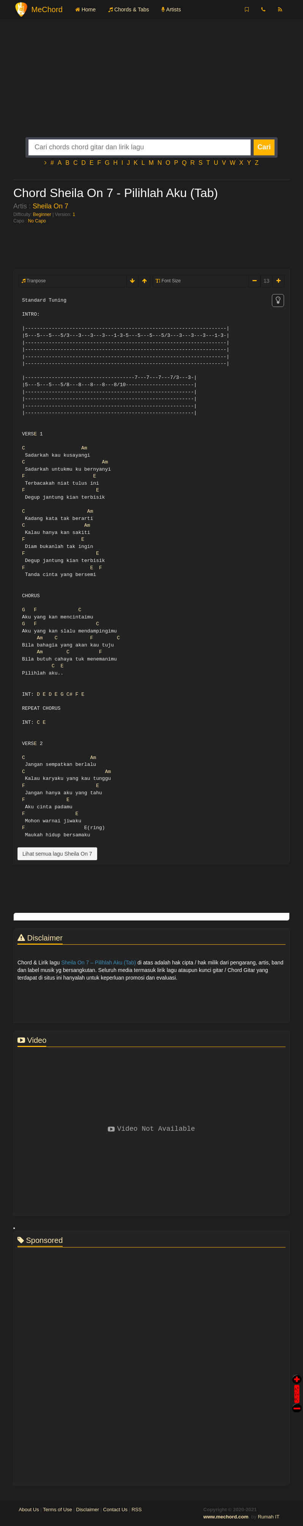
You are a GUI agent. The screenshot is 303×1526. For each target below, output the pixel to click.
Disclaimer (87, 1509)
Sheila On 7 (50, 206)
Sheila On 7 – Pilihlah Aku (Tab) (98, 962)
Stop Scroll (297, 1402)
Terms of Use (57, 1509)
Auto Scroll (297, 1383)
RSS (136, 1509)
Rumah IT (268, 1517)
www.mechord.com (226, 1517)
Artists (171, 9)
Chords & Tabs (128, 9)
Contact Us (115, 1509)
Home (85, 9)
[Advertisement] (151, 84)
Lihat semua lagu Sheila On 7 (57, 854)
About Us (29, 1509)
